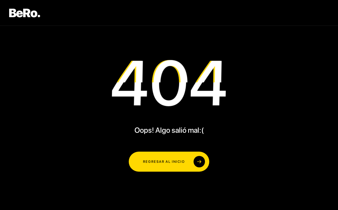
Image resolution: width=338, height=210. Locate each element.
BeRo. (24, 13)
